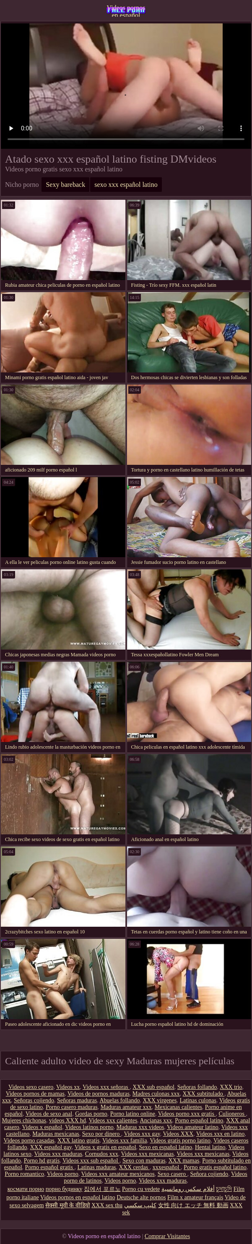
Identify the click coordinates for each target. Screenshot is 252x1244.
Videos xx (68, 1087)
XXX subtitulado (204, 1094)
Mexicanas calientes (178, 1107)
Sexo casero (172, 1174)
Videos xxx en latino (220, 1134)
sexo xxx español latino (126, 184)
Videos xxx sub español (91, 1160)
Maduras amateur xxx (126, 1107)
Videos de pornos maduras (99, 1094)
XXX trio (231, 1087)
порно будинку (64, 1189)
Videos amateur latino (192, 1127)
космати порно (26, 1189)
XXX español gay (50, 1147)
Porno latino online (132, 1114)
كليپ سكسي (140, 1205)
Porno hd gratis (42, 1160)
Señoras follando (197, 1087)
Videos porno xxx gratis (187, 1114)
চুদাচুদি (224, 1189)
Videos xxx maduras (58, 1154)
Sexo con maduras (144, 1160)
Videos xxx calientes (113, 1120)
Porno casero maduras (72, 1107)
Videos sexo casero (30, 1087)
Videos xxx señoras (106, 1087)
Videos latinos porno (89, 1127)
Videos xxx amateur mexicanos (117, 1174)
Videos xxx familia (124, 1140)
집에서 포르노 (102, 1189)
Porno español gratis (50, 1167)
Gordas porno (91, 1114)
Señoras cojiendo (34, 1100)
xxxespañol (167, 1167)
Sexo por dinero (101, 1134)
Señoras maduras (77, 1100)
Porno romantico (24, 1174)
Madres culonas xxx (156, 1094)
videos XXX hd (67, 1120)
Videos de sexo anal (49, 1114)
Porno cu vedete (141, 1189)
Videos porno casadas (29, 1140)
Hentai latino (210, 1147)
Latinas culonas (197, 1100)
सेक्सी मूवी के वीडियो (67, 1205)
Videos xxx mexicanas (147, 1154)
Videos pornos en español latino (126, 10)
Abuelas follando (119, 1100)
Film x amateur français (195, 1197)
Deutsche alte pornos (141, 1197)
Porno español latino (199, 1120)
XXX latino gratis (78, 1140)
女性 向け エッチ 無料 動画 (193, 1205)
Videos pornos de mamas (35, 1094)
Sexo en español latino (165, 1147)
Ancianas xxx (156, 1120)
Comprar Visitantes (167, 1236)
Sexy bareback (65, 184)
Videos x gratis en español (105, 1147)
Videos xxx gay (142, 1134)
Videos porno (62, 1174)
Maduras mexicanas (55, 1134)
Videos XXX (178, 1134)
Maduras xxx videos (140, 1127)
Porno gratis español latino (215, 1167)
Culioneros (232, 1114)
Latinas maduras (96, 1167)
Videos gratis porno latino (180, 1140)
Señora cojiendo (209, 1174)
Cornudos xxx (101, 1154)
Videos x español (42, 1127)
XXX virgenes (160, 1100)
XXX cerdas (134, 1167)
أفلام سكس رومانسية (188, 1189)
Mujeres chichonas (24, 1120)
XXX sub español (153, 1087)
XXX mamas (184, 1160)
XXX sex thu (106, 1205)
